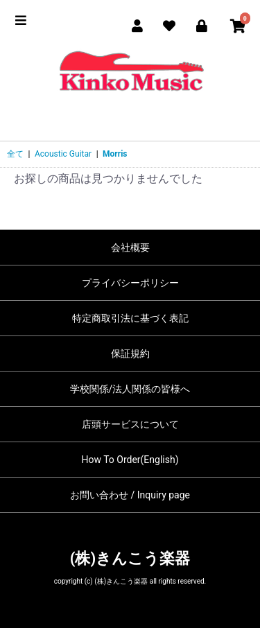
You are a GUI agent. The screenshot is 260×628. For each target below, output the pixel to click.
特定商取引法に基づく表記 (130, 318)
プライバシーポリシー (130, 282)
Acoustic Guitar (63, 154)
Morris (115, 154)
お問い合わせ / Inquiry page (130, 494)
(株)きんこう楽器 (130, 558)
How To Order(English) (129, 459)
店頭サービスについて (130, 424)
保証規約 (130, 353)
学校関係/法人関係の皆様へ (130, 388)
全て (15, 154)
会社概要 (130, 247)
